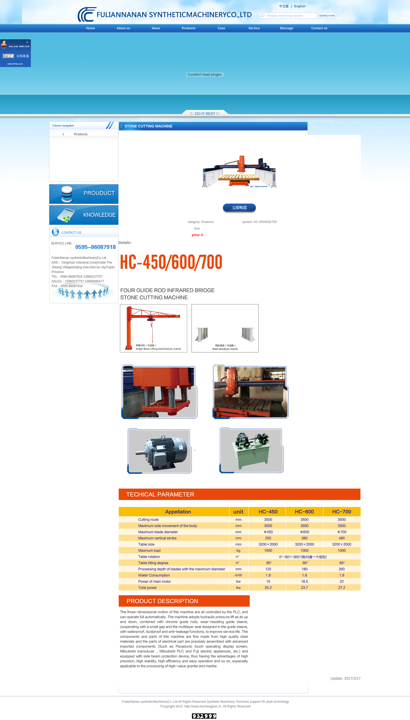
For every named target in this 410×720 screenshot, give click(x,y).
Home (90, 28)
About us (123, 28)
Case (221, 28)
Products (188, 28)
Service (254, 28)
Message (286, 28)
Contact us (319, 28)
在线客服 (22, 56)
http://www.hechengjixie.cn (202, 706)
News (156, 28)
